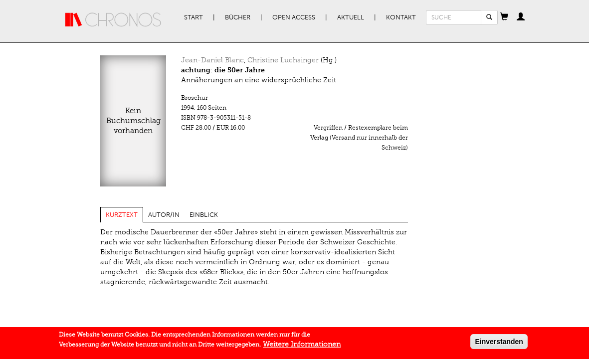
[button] (504, 17)
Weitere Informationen (302, 346)
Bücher (237, 17)
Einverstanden (499, 344)
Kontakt (401, 17)
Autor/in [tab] (164, 214)
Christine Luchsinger (283, 60)
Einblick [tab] (204, 214)
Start (193, 17)
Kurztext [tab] (122, 214)
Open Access (293, 17)
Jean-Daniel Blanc (212, 60)
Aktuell (350, 17)
